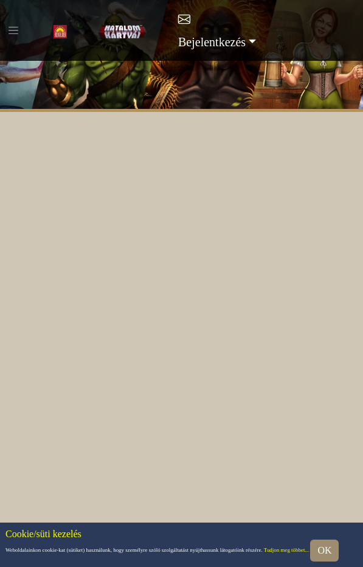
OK (324, 550)
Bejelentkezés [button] (212, 42)
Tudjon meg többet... (286, 550)
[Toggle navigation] (13, 30)
